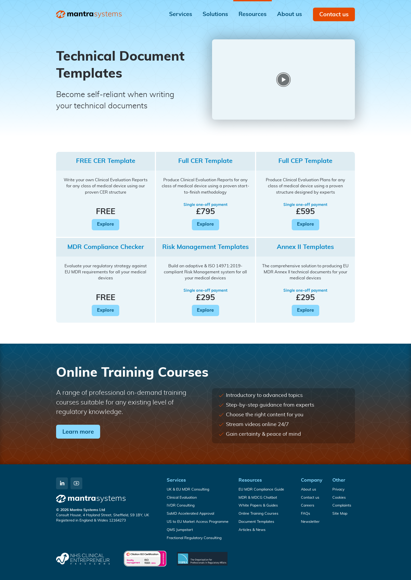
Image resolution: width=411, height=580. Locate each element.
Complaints (341, 505)
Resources (250, 480)
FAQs (305, 513)
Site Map (339, 513)
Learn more (78, 432)
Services (176, 480)
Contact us (334, 14)
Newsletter (310, 522)
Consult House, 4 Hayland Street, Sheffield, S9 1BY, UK (102, 515)
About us (308, 489)
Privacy (338, 489)
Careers (307, 505)
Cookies (339, 497)
